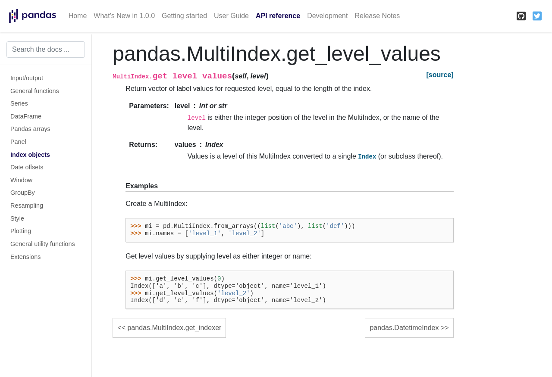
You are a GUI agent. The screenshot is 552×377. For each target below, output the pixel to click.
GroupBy (22, 192)
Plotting (20, 230)
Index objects (30, 154)
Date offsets (27, 167)
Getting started (184, 15)
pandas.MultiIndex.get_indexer (174, 327)
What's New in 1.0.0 (124, 15)
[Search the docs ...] (45, 49)
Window (21, 180)
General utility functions (42, 243)
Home (78, 15)
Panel (18, 141)
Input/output (26, 78)
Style (17, 218)
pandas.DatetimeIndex (404, 327)
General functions (34, 90)
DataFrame (25, 116)
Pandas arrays (30, 128)
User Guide (231, 15)
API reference (278, 15)
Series (19, 103)
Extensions (25, 256)
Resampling (26, 205)
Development (327, 15)
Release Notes (377, 15)
